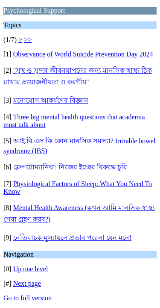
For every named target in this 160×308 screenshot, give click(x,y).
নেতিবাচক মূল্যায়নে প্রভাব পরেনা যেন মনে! (72, 237)
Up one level (30, 268)
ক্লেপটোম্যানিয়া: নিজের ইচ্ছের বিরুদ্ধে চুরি (70, 167)
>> (28, 39)
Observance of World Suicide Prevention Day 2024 (83, 54)
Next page (27, 283)
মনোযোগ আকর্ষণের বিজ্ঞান (50, 100)
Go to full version (27, 298)
